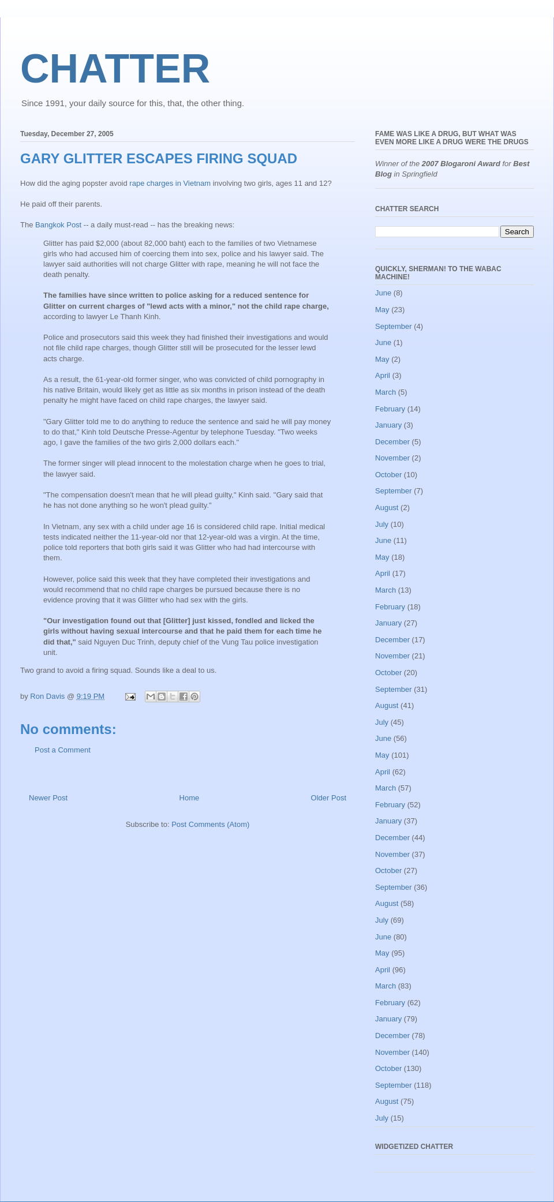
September (393, 326)
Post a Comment (63, 750)
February (390, 409)
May (382, 309)
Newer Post (48, 797)
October (388, 474)
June (383, 293)
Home (189, 797)
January (388, 425)
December (392, 441)
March (385, 392)
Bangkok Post (58, 224)
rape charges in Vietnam (170, 183)
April (382, 375)
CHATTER (115, 68)
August (386, 507)
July (381, 524)
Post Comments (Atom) (210, 824)
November (392, 458)
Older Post (328, 797)
